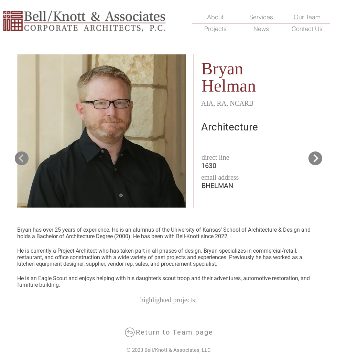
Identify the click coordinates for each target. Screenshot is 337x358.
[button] (307, 29)
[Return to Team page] (168, 332)
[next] (22, 158)
